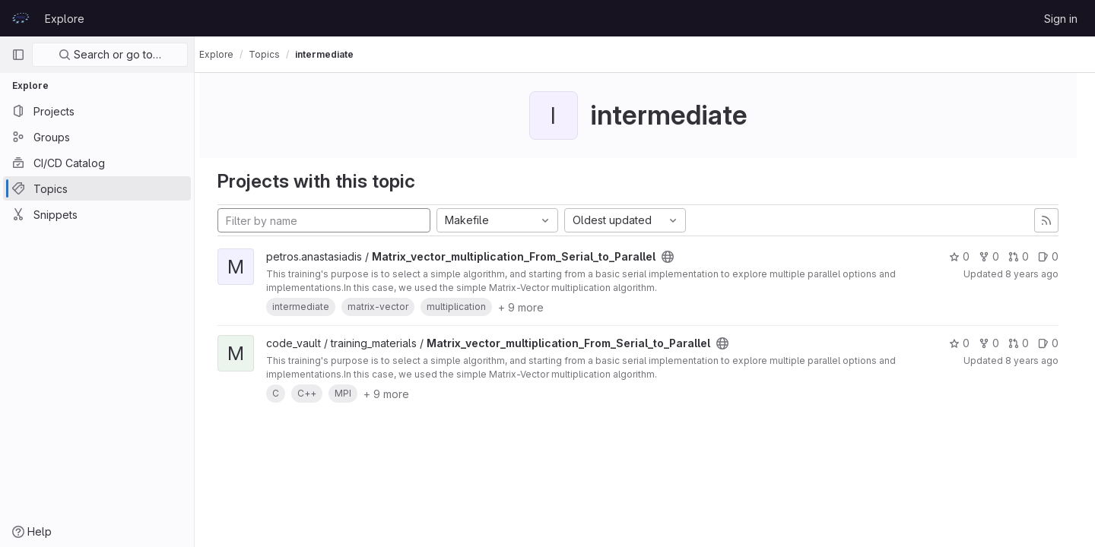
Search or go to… (110, 54)
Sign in (1061, 18)
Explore (64, 18)
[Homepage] (20, 18)
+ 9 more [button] (534, 307)
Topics (278, 54)
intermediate (338, 54)
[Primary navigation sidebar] (18, 55)
